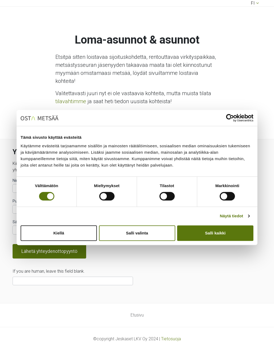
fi (253, 3)
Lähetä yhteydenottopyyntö (49, 251)
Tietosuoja (171, 338)
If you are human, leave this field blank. (49, 271)
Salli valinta (137, 233)
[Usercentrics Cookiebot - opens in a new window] (230, 118)
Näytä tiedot (231, 216)
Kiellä (58, 233)
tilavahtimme (70, 101)
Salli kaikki (215, 233)
